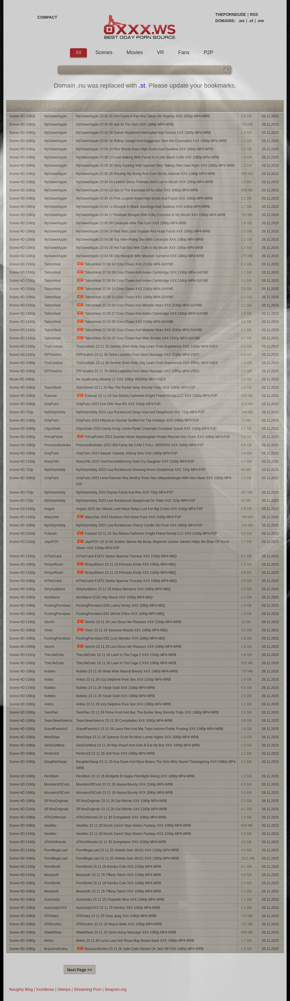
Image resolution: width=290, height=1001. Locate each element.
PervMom (51, 776)
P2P (208, 52)
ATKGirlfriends (55, 817)
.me (260, 20)
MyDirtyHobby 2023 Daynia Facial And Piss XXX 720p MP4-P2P (124, 492)
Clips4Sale (52, 429)
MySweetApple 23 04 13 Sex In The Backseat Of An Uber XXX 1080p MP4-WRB (137, 190)
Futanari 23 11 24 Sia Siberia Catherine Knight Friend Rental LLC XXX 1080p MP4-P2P (146, 395)
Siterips (64, 989)
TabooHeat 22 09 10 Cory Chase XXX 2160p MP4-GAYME (124, 289)
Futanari (50, 396)
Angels (49, 509)
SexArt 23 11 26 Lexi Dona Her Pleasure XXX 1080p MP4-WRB (128, 646)
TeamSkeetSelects (58, 721)
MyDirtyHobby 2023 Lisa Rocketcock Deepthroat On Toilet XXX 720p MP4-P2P (135, 501)
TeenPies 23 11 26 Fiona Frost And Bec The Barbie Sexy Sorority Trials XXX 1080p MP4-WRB (147, 712)
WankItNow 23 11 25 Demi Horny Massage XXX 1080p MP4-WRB (126, 932)
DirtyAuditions (54, 589)
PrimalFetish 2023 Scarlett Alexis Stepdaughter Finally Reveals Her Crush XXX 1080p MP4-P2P (153, 437)
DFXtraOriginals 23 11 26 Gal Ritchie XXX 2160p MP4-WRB (121, 809)
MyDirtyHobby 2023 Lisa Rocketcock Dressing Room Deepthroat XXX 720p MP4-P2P (140, 470)
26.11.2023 (270, 116)
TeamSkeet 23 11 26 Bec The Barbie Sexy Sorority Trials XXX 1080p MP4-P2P (135, 388)
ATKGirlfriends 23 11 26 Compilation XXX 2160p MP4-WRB (121, 842)
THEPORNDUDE (230, 14)
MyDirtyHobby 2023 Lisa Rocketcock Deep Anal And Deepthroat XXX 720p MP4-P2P (140, 412)
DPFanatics (53, 355)
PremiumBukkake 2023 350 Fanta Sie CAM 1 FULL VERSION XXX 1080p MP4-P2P (139, 445)
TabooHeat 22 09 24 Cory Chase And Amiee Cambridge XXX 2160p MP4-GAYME (142, 280)
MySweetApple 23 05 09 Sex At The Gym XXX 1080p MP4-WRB (125, 124)
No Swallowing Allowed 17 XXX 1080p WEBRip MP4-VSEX (121, 379)
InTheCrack (53, 556)
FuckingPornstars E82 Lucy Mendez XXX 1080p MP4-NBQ (120, 638)
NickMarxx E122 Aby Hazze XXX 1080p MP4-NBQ (114, 597)
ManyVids (51, 462)
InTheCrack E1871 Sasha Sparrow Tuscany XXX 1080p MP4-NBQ (126, 581)
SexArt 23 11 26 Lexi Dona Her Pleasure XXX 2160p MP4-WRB (128, 622)
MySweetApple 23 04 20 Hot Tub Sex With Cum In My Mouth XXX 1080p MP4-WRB (139, 248)
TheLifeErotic (54, 655)
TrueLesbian (53, 346)
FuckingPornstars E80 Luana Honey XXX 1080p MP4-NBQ (120, 606)
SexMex (50, 826)
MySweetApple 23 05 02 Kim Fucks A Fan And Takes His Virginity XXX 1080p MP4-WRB (143, 116)
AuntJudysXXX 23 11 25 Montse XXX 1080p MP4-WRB (118, 908)
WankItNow (52, 932)
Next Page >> (79, 970)
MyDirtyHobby (54, 412)
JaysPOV (51, 542)
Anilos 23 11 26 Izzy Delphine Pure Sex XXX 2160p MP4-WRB (123, 680)
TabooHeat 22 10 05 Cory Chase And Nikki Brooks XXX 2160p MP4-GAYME (138, 338)
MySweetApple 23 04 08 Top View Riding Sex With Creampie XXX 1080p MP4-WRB (139, 240)
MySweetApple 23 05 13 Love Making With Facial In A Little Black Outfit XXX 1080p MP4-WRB (147, 157)
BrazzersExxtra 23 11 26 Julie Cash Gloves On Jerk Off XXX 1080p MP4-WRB (140, 949)
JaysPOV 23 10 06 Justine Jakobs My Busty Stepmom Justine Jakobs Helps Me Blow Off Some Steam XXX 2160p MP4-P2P (152, 544)
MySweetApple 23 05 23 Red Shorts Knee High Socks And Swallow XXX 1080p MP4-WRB (144, 149)
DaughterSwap (55, 762)
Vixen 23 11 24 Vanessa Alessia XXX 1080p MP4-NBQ (121, 630)
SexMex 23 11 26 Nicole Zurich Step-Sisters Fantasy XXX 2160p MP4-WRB (133, 834)
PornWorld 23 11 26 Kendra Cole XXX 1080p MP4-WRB (118, 883)
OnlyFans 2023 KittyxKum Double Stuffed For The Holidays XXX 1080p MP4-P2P (137, 420)
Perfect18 (51, 753)
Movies (135, 52)
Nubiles (50, 671)
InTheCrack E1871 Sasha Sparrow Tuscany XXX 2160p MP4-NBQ (126, 556)
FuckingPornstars (57, 606)
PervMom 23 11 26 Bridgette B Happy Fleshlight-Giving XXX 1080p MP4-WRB (135, 776)
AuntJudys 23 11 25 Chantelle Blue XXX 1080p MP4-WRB (120, 899)
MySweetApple (55, 116)
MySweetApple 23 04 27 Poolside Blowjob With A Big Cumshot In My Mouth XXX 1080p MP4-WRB (150, 215)
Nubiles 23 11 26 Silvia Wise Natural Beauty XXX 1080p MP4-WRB (127, 671)
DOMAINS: (225, 20)
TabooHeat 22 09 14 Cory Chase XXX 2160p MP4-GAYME (124, 264)
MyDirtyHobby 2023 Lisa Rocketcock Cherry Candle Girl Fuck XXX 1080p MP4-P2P (139, 525)
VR (160, 52)
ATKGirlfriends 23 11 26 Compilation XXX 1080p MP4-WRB (121, 817)
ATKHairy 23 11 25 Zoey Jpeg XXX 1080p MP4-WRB (116, 916)
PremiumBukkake (57, 445)
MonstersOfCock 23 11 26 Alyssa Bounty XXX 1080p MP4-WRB (124, 793)
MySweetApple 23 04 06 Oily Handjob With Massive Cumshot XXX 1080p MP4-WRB (140, 256)
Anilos (49, 680)
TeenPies (51, 712)
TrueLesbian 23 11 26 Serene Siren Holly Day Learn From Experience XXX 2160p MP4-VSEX (147, 346)
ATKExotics (52, 924)
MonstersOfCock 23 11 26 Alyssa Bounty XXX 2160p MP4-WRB (124, 784)
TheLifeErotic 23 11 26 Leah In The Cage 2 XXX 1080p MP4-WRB (126, 663)
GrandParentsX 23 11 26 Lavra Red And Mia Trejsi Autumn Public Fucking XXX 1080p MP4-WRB (149, 729)
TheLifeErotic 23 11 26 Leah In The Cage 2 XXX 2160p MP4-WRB (126, 655)
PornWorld (52, 867)
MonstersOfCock (56, 784)
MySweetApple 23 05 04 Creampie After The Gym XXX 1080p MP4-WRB (131, 223)
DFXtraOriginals (56, 801)
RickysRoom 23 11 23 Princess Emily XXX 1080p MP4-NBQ (126, 564)
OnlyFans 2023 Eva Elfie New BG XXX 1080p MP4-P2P (118, 404)
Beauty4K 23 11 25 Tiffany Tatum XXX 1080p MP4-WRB (118, 891)
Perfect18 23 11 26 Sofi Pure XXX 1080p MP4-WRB (115, 753)
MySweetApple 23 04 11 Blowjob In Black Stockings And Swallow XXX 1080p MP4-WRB (143, 207)
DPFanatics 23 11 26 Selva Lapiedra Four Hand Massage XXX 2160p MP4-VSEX (137, 355)
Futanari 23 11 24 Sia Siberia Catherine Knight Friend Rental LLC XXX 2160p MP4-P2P (146, 533)
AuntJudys (52, 899)
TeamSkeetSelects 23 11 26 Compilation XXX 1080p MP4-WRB (124, 721)
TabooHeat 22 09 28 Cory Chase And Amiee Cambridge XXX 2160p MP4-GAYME (142, 272)
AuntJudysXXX (55, 908)
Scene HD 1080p (22, 116)
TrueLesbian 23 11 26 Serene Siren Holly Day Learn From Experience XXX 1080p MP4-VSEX (147, 363)
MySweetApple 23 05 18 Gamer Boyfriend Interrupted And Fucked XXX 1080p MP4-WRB (143, 133)
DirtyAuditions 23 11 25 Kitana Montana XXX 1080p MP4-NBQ (123, 589)
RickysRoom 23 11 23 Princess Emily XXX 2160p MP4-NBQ (126, 572)
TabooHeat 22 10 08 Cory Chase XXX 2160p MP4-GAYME (124, 321)
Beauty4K (51, 875)
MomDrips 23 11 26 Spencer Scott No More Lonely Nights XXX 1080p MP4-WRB (137, 737)
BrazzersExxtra (55, 949)
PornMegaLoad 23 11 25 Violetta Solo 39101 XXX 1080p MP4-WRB (127, 858)
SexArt (49, 622)
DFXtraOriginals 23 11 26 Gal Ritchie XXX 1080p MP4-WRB (121, 801)
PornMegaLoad (55, 850)
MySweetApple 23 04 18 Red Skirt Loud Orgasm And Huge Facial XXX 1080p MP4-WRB (143, 231)
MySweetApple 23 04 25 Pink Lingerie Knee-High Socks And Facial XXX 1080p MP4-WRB (144, 198)
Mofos (49, 941)
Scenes (103, 52)
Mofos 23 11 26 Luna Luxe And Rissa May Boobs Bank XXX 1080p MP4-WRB (135, 941)
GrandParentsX (56, 729)
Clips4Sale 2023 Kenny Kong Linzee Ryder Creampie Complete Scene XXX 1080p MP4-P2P (146, 429)
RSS (254, 14)
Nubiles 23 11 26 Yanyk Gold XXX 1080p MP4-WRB (115, 696)
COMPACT (47, 17)
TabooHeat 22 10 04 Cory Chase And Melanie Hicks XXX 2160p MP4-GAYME (139, 305)
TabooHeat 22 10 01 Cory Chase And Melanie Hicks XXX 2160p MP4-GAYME (139, 330)
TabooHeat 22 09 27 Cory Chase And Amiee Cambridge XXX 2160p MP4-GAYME (142, 313)
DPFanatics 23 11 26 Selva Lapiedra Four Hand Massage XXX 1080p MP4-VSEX (137, 371)
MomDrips (52, 737)
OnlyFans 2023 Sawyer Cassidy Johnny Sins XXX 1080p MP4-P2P (126, 453)
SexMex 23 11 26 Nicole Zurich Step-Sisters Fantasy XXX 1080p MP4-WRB (133, 826)
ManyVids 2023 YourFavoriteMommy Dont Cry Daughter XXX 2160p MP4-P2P (135, 462)
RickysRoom (53, 564)
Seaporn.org (116, 989)
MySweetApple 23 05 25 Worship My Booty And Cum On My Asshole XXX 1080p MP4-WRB (145, 174)
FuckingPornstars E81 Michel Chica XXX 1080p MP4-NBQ (120, 614)
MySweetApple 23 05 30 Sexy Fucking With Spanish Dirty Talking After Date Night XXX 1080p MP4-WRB (155, 166)
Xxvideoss (45, 989)
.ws (241, 20)
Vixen (48, 630)
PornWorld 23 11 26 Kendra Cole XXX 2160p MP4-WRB (118, 867)
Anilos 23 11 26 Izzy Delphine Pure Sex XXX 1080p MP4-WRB (123, 704)
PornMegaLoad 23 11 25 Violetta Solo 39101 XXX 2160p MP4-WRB (127, 850)
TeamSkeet (52, 388)
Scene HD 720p (21, 412)
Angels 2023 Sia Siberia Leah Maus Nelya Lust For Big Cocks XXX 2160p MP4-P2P (139, 509)
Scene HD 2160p (22, 264)
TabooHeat (52, 264)
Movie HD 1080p (22, 379)
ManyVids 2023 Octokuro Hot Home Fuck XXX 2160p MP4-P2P (128, 517)
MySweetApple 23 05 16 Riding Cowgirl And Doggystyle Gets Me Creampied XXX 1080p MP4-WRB (151, 141)
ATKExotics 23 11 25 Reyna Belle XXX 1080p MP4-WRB (119, 924)
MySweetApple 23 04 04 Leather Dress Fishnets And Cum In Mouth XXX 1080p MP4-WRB (144, 182)
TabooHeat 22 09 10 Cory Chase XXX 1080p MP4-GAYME (124, 297)
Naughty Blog (21, 989)
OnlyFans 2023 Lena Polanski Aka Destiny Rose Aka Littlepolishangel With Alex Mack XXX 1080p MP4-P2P (154, 481)
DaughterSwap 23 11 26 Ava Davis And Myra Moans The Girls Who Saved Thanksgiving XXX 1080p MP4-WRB (156, 765)
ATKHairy (51, 916)
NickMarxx (52, 597)
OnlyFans (51, 404)
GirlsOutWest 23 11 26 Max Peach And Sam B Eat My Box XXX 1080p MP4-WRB (138, 745)
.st (251, 20)
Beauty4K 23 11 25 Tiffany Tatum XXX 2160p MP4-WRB (118, 875)
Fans (183, 52)
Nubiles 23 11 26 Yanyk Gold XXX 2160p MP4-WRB (115, 688)
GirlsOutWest (54, 745)
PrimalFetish (53, 437)
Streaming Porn (87, 989)
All (78, 52)
